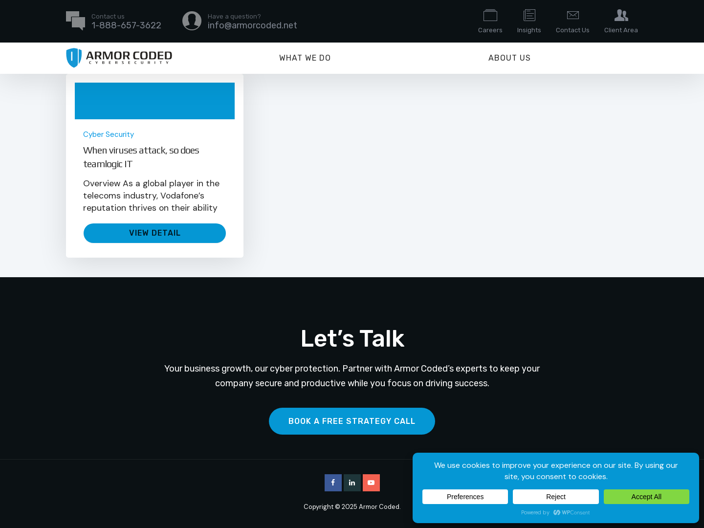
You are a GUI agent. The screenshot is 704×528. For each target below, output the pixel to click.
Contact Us (573, 20)
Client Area (621, 20)
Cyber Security (108, 134)
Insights (529, 20)
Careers (490, 20)
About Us (509, 58)
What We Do (305, 58)
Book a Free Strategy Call (352, 421)
